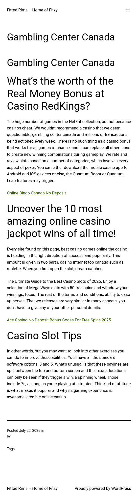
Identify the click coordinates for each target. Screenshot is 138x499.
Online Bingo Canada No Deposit (36, 193)
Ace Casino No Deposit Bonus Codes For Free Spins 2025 (59, 320)
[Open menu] (128, 10)
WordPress (121, 488)
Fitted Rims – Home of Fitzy (32, 10)
